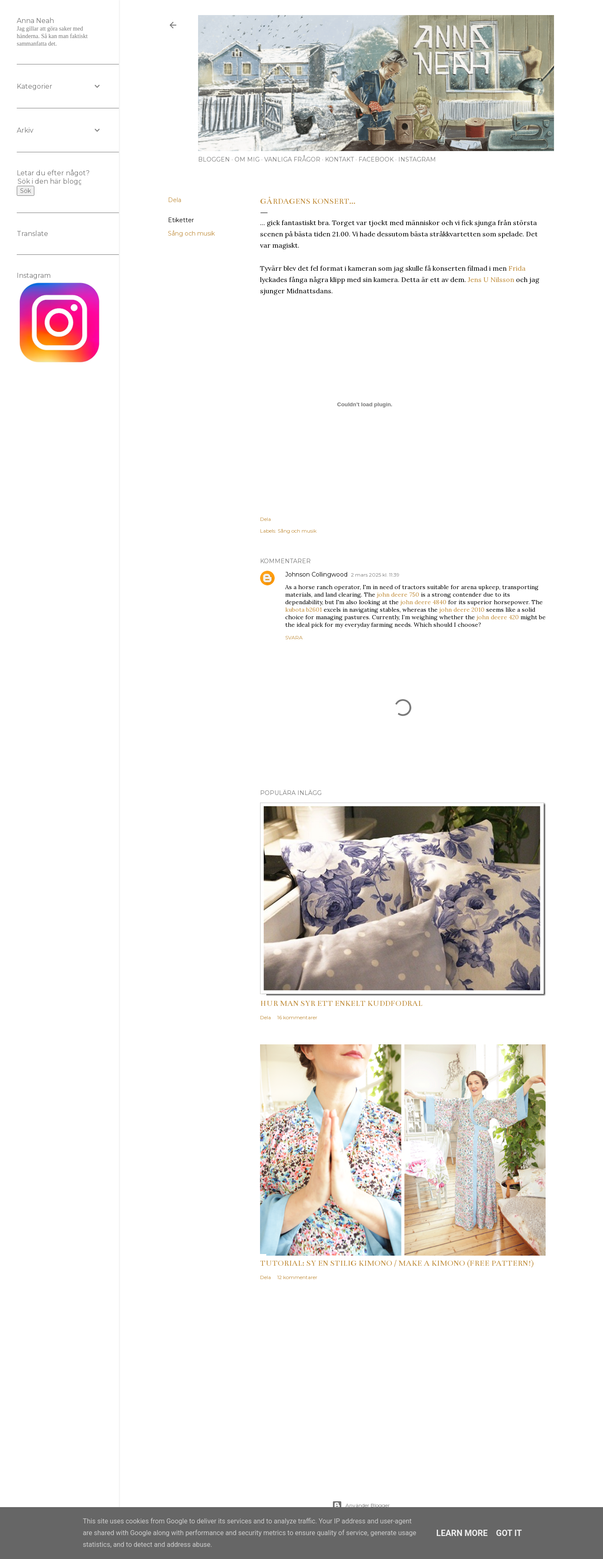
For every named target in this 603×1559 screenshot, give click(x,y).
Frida (517, 268)
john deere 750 (398, 594)
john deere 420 (498, 617)
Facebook (376, 159)
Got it (509, 1533)
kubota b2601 (303, 609)
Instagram (417, 159)
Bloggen (214, 159)
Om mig (247, 159)
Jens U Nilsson (491, 279)
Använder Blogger (361, 1505)
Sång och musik (191, 233)
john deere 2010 (461, 609)
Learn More (462, 1533)
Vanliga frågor (292, 159)
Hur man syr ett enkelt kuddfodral (341, 1003)
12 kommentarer (297, 1277)
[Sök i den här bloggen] (49, 181)
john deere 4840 (423, 602)
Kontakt (339, 159)
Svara (294, 637)
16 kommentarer (297, 1017)
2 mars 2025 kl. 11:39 (375, 575)
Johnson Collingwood (316, 574)
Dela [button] (174, 200)
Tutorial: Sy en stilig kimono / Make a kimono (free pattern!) (397, 1263)
